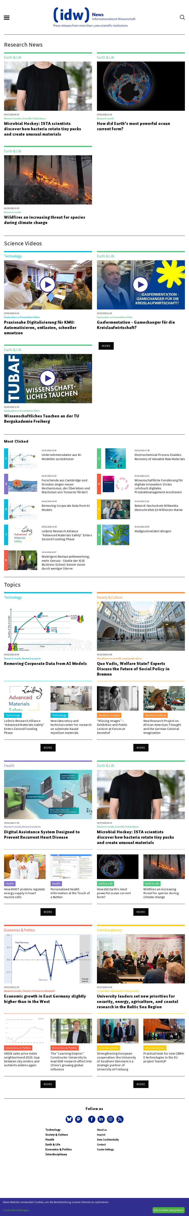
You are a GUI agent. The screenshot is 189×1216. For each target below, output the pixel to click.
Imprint (101, 1134)
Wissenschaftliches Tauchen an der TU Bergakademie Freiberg (41, 418)
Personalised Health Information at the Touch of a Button (70, 893)
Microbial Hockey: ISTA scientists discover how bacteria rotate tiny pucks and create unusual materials (42, 128)
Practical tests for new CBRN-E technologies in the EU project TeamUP (163, 1057)
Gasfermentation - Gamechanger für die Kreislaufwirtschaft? (136, 325)
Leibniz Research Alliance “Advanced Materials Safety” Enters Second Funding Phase (67, 535)
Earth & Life (52, 1144)
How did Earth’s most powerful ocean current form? (133, 126)
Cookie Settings (105, 1149)
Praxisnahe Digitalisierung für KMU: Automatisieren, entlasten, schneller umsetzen (40, 327)
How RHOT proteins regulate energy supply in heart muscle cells (24, 893)
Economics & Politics (58, 1149)
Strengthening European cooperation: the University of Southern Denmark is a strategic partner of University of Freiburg (116, 1061)
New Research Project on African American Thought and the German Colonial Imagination (162, 727)
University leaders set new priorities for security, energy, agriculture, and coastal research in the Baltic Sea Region (137, 1001)
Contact (101, 1144)
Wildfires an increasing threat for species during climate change (44, 220)
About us (102, 1130)
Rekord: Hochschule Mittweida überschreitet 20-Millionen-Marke (159, 508)
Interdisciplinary (56, 1154)
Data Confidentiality (108, 1139)
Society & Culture (56, 1135)
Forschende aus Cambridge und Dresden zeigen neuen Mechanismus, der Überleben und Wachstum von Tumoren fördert (66, 486)
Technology (52, 1130)
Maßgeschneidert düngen (153, 531)
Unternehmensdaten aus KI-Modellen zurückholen (62, 457)
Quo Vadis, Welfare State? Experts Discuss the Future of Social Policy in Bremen (133, 668)
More (106, 346)
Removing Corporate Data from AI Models (66, 508)
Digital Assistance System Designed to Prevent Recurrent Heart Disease (42, 834)
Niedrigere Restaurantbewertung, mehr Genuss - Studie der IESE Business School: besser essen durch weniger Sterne (66, 562)
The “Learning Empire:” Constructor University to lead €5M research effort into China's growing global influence (71, 1061)
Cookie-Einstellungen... (17, 1210)
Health (49, 1140)
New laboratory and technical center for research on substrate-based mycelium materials (71, 727)
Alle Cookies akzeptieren (168, 1210)
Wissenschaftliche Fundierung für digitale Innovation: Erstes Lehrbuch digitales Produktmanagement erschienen (159, 486)
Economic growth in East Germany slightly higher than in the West (45, 999)
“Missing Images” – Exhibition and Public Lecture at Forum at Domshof (112, 727)
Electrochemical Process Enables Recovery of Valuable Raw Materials (160, 457)
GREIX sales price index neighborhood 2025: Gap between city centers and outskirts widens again (22, 1059)
